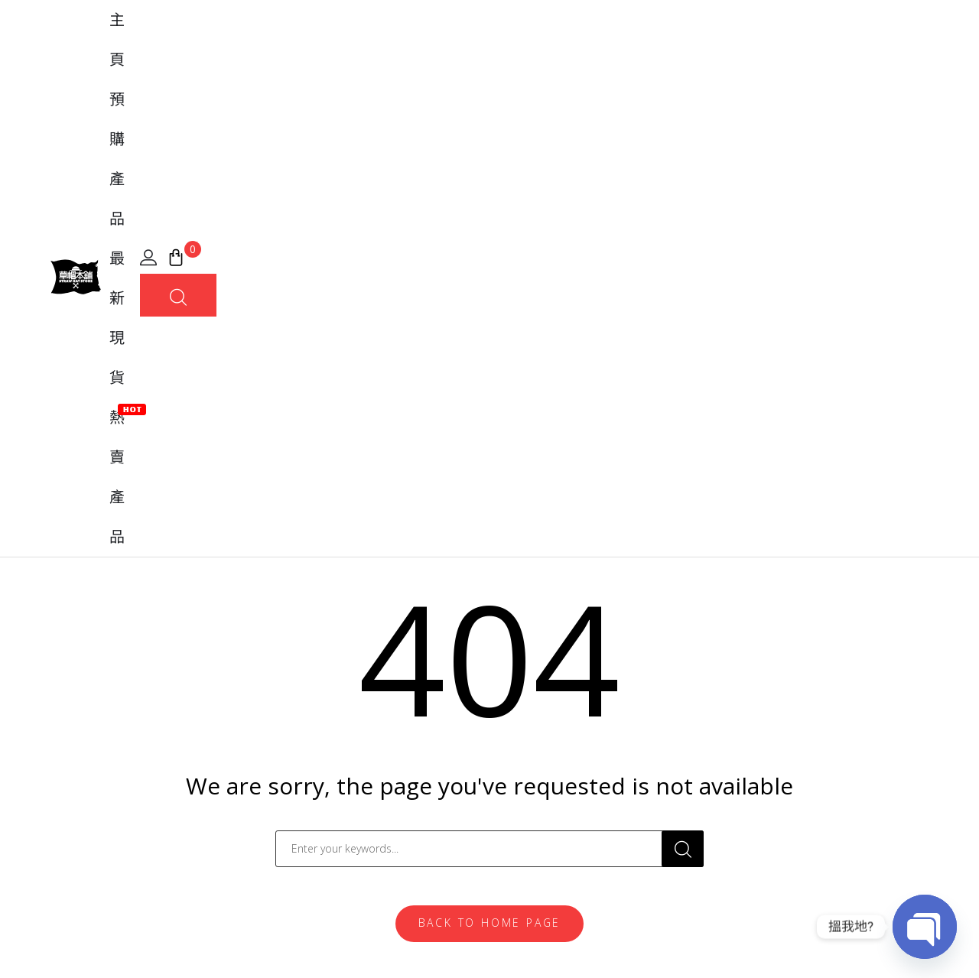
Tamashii (302, 676)
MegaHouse (312, 754)
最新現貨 (514, 53)
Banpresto (307, 728)
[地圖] (69, 721)
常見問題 (525, 702)
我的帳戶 (525, 676)
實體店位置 (531, 754)
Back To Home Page (489, 473)
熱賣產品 (593, 51)
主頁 (370, 53)
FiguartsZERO (315, 702)
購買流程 (525, 728)
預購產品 (434, 53)
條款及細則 (802, 942)
